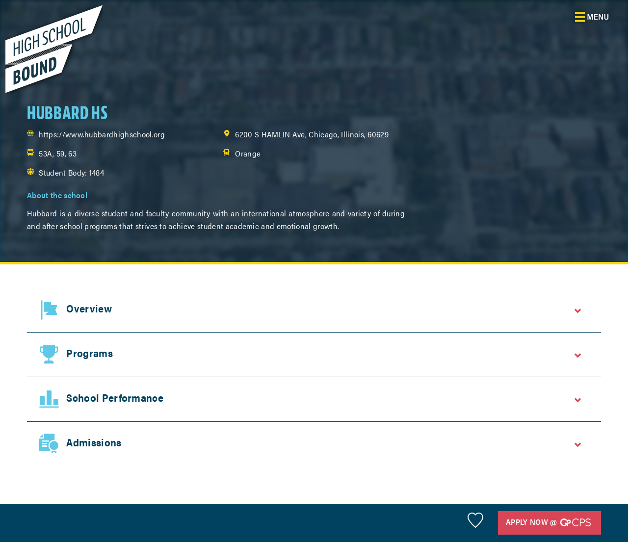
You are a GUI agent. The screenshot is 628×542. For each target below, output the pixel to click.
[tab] (314, 310)
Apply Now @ (548, 522)
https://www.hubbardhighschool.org (102, 134)
